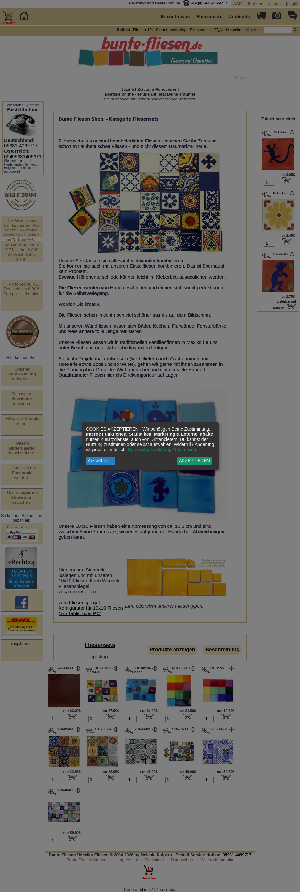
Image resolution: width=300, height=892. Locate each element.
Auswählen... (100, 460)
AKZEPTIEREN (194, 460)
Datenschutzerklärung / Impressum (162, 449)
